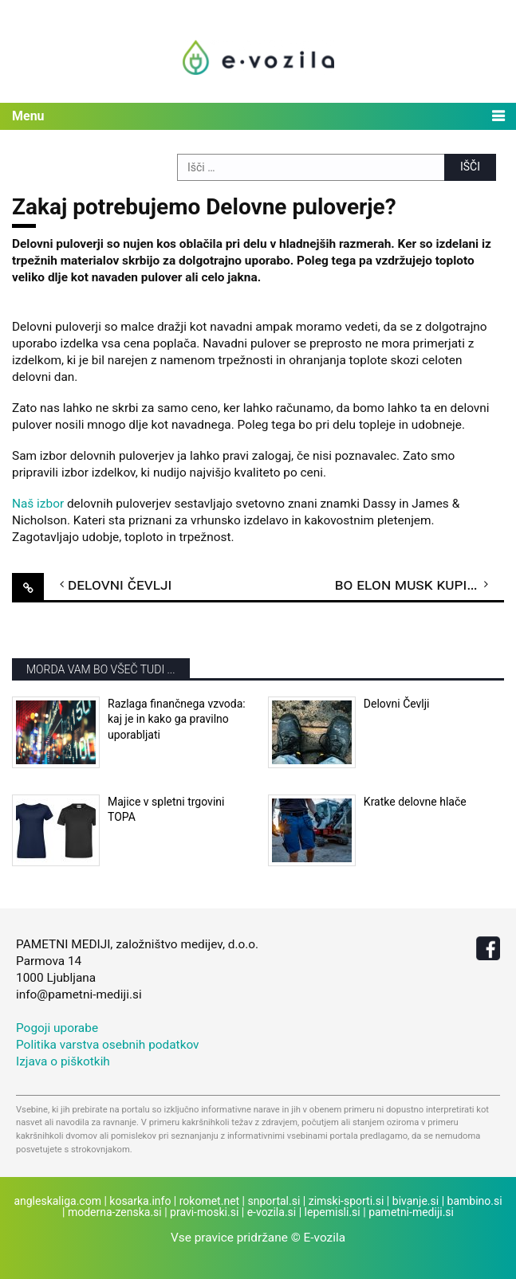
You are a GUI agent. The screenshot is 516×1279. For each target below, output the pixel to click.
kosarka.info (140, 1201)
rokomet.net (209, 1201)
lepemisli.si (332, 1212)
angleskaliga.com (57, 1201)
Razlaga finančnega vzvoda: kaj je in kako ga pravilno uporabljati (177, 719)
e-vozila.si (272, 1212)
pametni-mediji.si (411, 1212)
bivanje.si (415, 1201)
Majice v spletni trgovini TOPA (166, 809)
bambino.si (474, 1201)
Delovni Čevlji (119, 584)
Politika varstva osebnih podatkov (107, 1045)
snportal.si (274, 1201)
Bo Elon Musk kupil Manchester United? (419, 584)
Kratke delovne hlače (415, 801)
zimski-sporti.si (346, 1201)
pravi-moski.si (204, 1212)
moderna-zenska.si (115, 1212)
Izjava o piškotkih (63, 1061)
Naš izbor (38, 503)
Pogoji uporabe (57, 1028)
